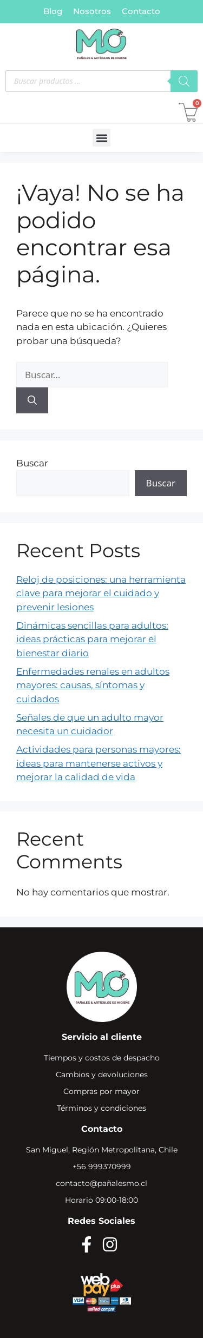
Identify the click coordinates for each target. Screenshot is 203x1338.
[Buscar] (32, 400)
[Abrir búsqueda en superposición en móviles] (101, 81)
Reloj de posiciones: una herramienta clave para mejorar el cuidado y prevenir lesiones (101, 593)
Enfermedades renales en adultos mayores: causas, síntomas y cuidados (92, 685)
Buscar (32, 463)
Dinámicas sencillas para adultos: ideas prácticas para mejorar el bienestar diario (92, 639)
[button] (101, 138)
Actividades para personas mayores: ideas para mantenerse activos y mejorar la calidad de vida (98, 763)
